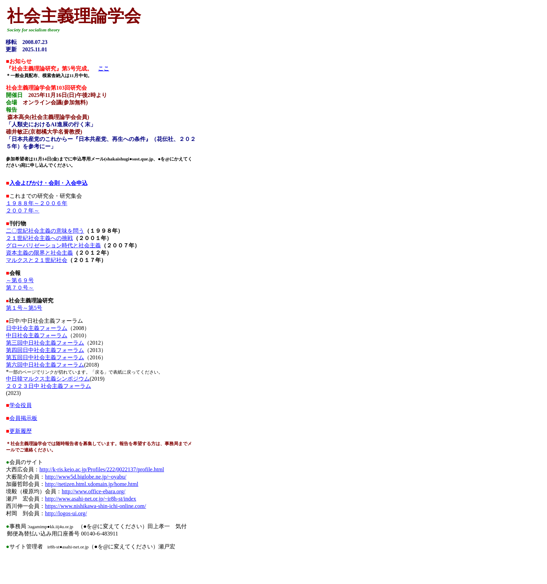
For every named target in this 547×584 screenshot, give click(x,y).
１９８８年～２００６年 (36, 203)
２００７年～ (22, 211)
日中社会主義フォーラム (36, 328)
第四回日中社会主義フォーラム (45, 350)
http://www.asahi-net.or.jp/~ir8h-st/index (90, 499)
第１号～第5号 (24, 308)
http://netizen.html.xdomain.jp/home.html (91, 484)
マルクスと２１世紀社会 (36, 260)
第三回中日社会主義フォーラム (45, 343)
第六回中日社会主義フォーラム (45, 365)
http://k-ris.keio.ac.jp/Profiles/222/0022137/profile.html (101, 469)
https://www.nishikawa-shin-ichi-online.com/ (95, 506)
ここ (103, 69)
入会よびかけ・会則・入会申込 (48, 183)
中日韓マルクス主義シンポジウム (48, 379)
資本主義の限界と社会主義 (39, 253)
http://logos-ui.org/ (66, 513)
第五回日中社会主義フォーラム (45, 357)
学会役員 (20, 405)
